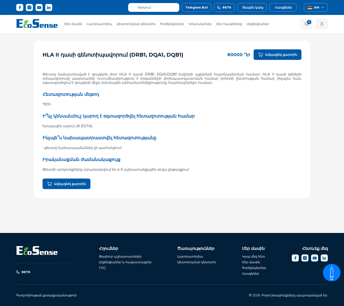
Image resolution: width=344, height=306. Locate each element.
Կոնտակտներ (200, 24)
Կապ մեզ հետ (253, 256)
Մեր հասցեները (229, 24)
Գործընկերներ (172, 24)
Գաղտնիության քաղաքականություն (46, 295)
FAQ (102, 268)
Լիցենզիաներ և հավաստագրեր (125, 262)
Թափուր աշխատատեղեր (120, 256)
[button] (291, 7)
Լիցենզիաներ (258, 24)
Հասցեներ (250, 274)
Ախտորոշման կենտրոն (136, 24)
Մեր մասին (73, 24)
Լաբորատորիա (99, 24)
